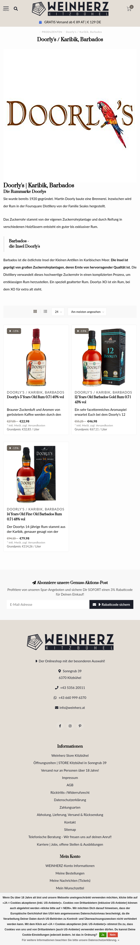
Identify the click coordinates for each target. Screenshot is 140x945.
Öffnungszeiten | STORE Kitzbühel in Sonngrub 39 (70, 763)
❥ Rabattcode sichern (111, 604)
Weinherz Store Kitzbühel (70, 755)
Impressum (70, 778)
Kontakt (70, 822)
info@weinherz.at (72, 708)
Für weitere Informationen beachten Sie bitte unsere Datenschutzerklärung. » (70, 940)
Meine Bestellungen (69, 873)
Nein (113, 934)
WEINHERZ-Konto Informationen (70, 866)
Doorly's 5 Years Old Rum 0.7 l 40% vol (35, 397)
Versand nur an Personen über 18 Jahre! (70, 770)
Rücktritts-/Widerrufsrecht (69, 792)
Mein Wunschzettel (70, 888)
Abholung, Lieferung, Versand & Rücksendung (70, 815)
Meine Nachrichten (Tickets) (70, 880)
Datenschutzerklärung (70, 800)
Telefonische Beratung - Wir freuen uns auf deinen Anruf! (70, 837)
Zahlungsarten (70, 807)
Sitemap (70, 829)
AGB (70, 785)
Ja (102, 934)
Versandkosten (36, 425)
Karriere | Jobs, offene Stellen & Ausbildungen (70, 844)
